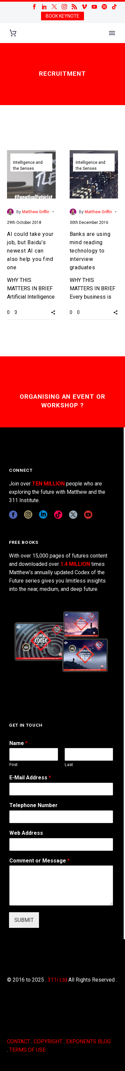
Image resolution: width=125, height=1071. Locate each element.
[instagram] (28, 514)
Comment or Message (39, 860)
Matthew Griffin (35, 212)
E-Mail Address (30, 777)
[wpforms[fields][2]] (61, 885)
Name (18, 743)
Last (69, 764)
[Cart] (13, 33)
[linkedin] (43, 514)
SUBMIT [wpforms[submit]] (24, 920)
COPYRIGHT (48, 1041)
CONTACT (18, 1041)
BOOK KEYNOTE (62, 16)
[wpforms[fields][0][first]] (33, 754)
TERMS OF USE (27, 1050)
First (13, 764)
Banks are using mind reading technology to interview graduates (90, 251)
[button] (53, 312)
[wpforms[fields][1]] (61, 789)
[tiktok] (58, 514)
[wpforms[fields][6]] (61, 816)
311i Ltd (57, 980)
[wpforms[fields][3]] (61, 844)
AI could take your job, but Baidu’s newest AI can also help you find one (30, 251)
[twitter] (73, 514)
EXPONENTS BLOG (88, 1041)
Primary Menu (112, 33)
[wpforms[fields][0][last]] (89, 754)
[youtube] (88, 514)
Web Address (26, 833)
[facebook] (13, 514)
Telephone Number (33, 805)
